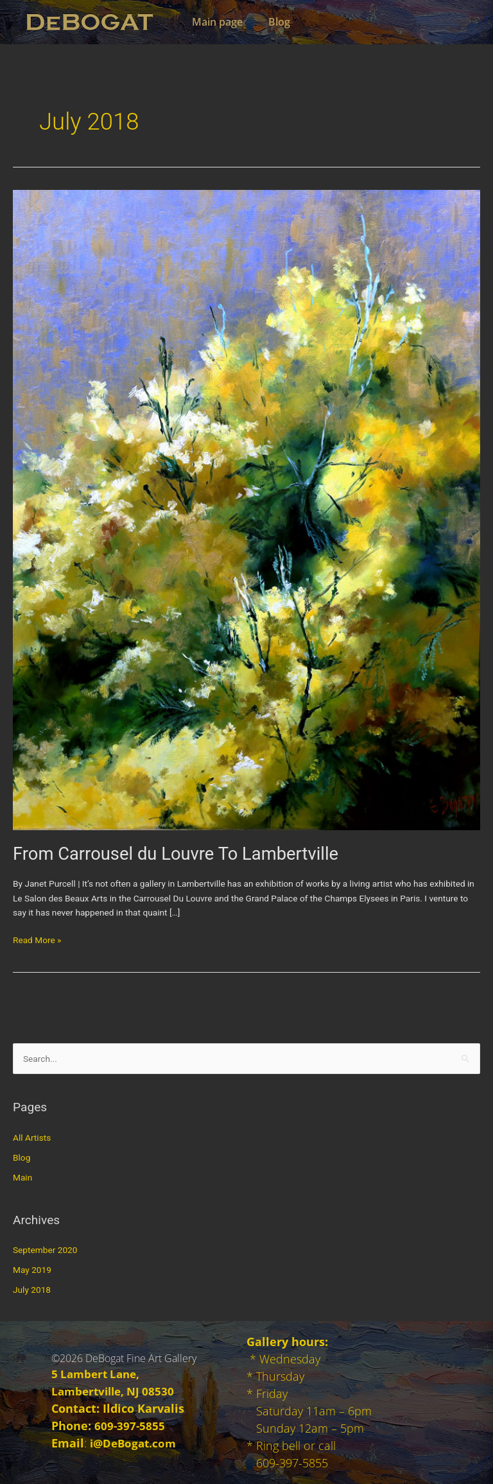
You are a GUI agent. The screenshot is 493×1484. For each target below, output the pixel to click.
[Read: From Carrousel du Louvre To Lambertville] (246, 509)
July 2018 (32, 1289)
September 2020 (45, 1250)
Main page (217, 22)
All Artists (32, 1137)
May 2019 (32, 1270)
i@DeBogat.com (135, 1443)
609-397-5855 (130, 1425)
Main (22, 1177)
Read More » (37, 939)
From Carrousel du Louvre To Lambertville (175, 854)
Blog (279, 22)
